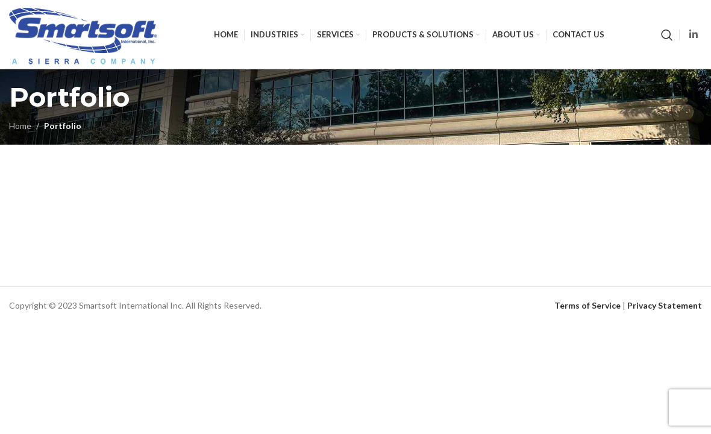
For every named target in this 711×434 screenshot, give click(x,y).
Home (20, 126)
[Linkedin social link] (694, 34)
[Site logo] (83, 33)
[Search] (667, 35)
